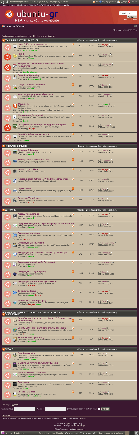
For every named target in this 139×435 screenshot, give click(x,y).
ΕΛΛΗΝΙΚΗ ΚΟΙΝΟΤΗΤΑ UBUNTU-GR (22, 40)
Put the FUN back (26, 392)
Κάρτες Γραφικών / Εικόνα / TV (33, 159)
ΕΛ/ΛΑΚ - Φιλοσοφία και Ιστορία (34, 134)
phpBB (68, 424)
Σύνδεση (134, 2)
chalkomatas (107, 262)
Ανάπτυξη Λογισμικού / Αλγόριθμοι (35, 94)
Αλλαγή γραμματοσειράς (135, 26)
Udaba (104, 282)
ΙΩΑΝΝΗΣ (105, 54)
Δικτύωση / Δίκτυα (27, 291)
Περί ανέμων (24, 382)
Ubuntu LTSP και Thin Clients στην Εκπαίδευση (42, 328)
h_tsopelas (106, 160)
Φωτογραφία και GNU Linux (32, 372)
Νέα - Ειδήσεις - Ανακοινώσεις (33, 44)
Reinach (105, 85)
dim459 (104, 382)
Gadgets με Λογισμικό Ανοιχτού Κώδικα (38, 363)
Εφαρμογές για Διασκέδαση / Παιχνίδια (37, 281)
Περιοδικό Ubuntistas (44, 5)
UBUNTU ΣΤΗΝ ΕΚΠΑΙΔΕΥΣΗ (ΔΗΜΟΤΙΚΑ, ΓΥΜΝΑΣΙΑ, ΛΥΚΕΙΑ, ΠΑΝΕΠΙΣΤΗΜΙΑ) (31, 313)
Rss (97, 2)
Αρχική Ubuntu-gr (9, 5)
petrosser (105, 125)
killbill (104, 328)
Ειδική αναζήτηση (130, 19)
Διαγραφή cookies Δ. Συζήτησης (111, 433)
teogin (82, 418)
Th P (103, 354)
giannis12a (106, 253)
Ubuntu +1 (23, 104)
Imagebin (65, 5)
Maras (104, 189)
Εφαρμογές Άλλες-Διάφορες (32, 271)
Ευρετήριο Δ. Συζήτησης (14, 26)
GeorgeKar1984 (108, 243)
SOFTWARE (10, 210)
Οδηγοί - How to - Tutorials (26, 5)
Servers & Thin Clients (29, 198)
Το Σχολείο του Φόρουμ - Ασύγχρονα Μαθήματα (42, 124)
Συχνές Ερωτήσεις (109, 2)
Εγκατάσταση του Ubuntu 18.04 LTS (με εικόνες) (29, 2)
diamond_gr (106, 64)
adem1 (25, 50)
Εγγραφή (123, 2)
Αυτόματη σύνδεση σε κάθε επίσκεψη (84, 409)
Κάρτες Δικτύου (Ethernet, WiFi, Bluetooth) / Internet (44, 179)
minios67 (105, 150)
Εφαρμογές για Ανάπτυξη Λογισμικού (36, 262)
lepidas (104, 135)
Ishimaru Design (79, 425)
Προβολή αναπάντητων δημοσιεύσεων (17, 36)
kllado (104, 272)
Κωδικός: (40, 409)
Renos (104, 179)
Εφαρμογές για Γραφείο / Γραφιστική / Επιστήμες (42, 252)
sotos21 (105, 115)
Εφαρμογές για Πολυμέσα (31, 243)
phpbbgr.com (80, 429)
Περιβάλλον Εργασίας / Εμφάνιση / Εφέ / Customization (46, 223)
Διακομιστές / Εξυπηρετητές (32, 300)
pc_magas (106, 95)
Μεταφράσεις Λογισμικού (30, 115)
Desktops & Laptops (28, 150)
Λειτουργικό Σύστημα (28, 214)
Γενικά (21, 54)
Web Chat (57, 5)
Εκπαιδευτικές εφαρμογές (31, 337)
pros (32, 334)
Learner (105, 104)
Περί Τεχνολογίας (26, 353)
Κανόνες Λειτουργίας (47, 433)
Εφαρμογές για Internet (29, 233)
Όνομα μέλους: (7, 409)
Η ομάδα (59, 433)
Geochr (31, 58)
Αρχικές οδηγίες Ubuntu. (59, 2)
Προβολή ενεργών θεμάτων (44, 36)
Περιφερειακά (24, 188)
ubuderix (33, 50)
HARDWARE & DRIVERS (16, 146)
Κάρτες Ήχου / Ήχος (28, 169)
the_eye (105, 45)
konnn (31, 98)
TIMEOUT (9, 349)
